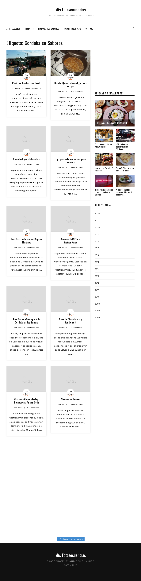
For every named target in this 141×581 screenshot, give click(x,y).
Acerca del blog (13, 28)
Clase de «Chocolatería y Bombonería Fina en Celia (26, 400)
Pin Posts (29, 28)
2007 (97, 317)
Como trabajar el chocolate (26, 159)
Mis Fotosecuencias (70, 9)
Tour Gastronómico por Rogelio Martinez (26, 240)
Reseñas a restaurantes (48, 28)
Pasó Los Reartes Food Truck (26, 83)
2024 (97, 213)
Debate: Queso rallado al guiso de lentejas (70, 84)
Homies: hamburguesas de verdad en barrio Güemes (104, 192)
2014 (97, 269)
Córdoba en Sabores (70, 399)
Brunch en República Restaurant (112, 123)
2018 (97, 241)
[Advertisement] (115, 67)
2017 (97, 248)
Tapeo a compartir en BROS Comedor (103, 145)
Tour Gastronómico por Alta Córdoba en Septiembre (26, 320)
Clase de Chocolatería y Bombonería (70, 320)
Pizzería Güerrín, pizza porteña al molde (125, 169)
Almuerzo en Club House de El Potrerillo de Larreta (124, 192)
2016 (97, 255)
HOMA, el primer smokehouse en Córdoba (122, 147)
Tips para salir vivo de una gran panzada (70, 160)
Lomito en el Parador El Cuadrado (104, 169)
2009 (97, 303)
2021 (97, 220)
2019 (97, 234)
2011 (97, 290)
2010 (97, 296)
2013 (97, 276)
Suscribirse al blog (72, 28)
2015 (97, 262)
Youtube (89, 28)
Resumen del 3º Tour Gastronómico (70, 240)
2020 (97, 227)
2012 (97, 283)
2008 (97, 310)
